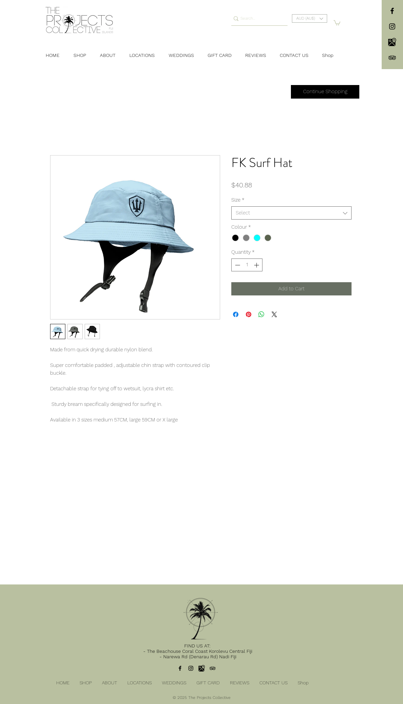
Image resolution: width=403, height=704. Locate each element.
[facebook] (392, 11)
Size (238, 200)
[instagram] (392, 26)
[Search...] (256, 18)
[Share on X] (274, 314)
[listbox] (309, 18)
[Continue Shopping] (325, 92)
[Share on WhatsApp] (261, 314)
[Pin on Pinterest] (249, 314)
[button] (309, 18)
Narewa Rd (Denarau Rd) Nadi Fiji (199, 656)
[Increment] (257, 265)
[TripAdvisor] (392, 58)
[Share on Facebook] (236, 314)
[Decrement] (236, 265)
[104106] (392, 42)
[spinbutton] (247, 265)
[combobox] (291, 213)
